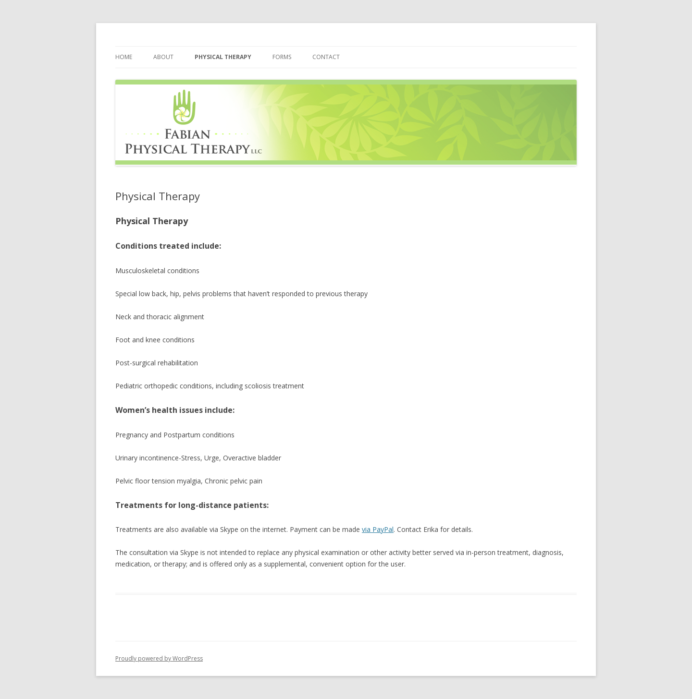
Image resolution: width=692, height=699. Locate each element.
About (163, 57)
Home (123, 57)
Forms (281, 57)
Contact (326, 57)
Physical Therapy (223, 57)
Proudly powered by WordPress (159, 658)
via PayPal (378, 529)
